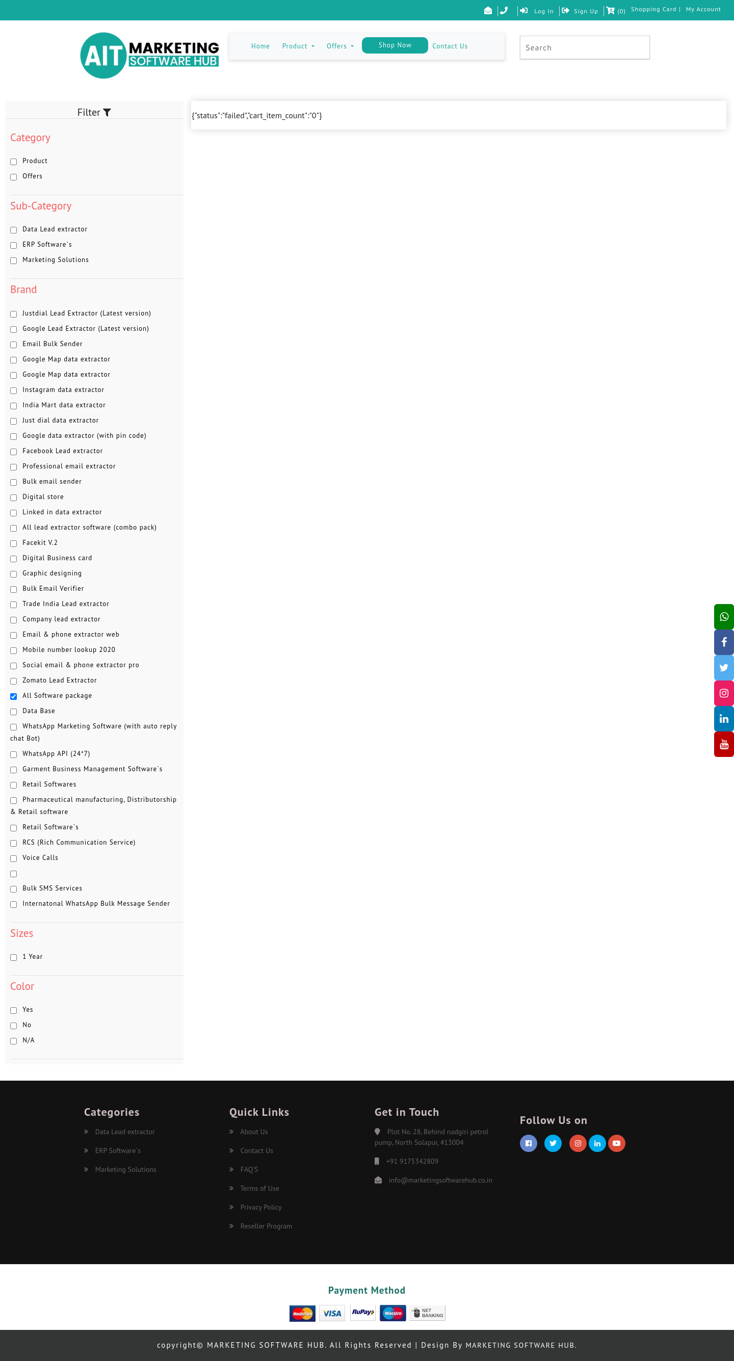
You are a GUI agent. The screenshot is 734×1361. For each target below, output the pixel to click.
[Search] (585, 47)
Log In (530, 11)
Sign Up (574, 11)
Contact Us (450, 46)
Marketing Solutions (120, 1169)
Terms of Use (254, 1188)
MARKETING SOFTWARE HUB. (521, 1345)
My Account (702, 9)
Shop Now (395, 45)
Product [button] (296, 46)
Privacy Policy (255, 1207)
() (611, 11)
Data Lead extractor (119, 1131)
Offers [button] (338, 46)
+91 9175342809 (412, 1161)
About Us (248, 1131)
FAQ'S (243, 1169)
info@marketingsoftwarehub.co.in (440, 1180)
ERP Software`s (112, 1150)
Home (262, 45)
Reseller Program (261, 1226)
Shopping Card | (652, 9)
